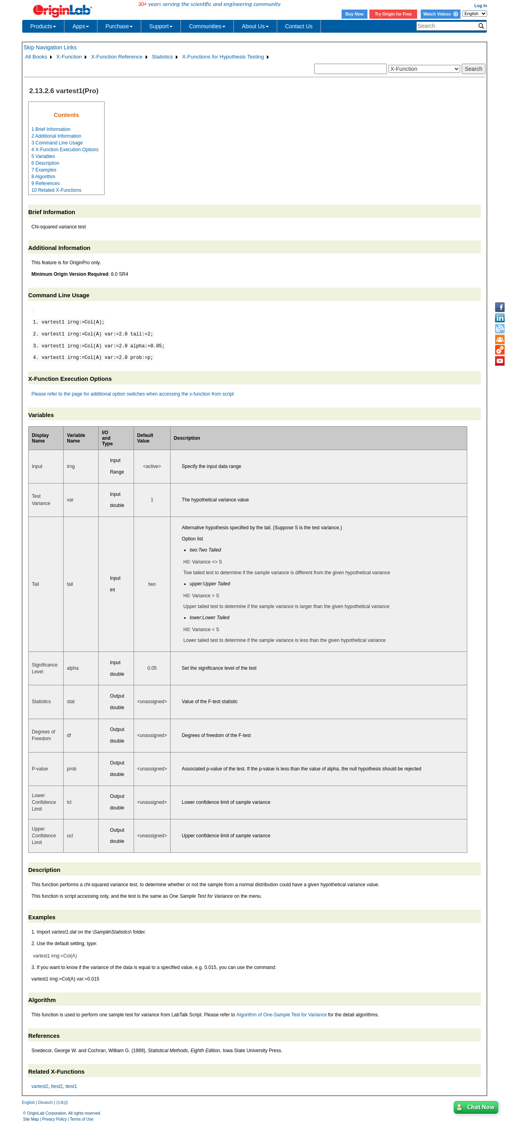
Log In (480, 5)
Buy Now (355, 14)
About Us (255, 26)
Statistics (162, 57)
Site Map (31, 1119)
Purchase (119, 26)
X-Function (69, 57)
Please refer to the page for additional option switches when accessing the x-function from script (132, 394)
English (28, 1102)
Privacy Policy (54, 1119)
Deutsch (45, 1102)
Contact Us (299, 26)
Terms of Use (81, 1119)
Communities (207, 26)
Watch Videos (440, 14)
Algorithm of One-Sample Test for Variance (282, 1015)
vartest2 (40, 1086)
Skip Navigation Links (50, 47)
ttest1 (71, 1086)
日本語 (62, 1102)
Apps (80, 26)
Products (43, 26)
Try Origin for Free (393, 14)
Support (161, 26)
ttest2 (56, 1086)
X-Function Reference (117, 57)
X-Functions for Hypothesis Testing (223, 57)
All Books (36, 57)
